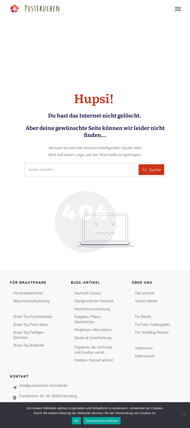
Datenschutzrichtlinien (102, 421)
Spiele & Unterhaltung (92, 297)
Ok (76, 421)
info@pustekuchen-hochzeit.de (43, 345)
